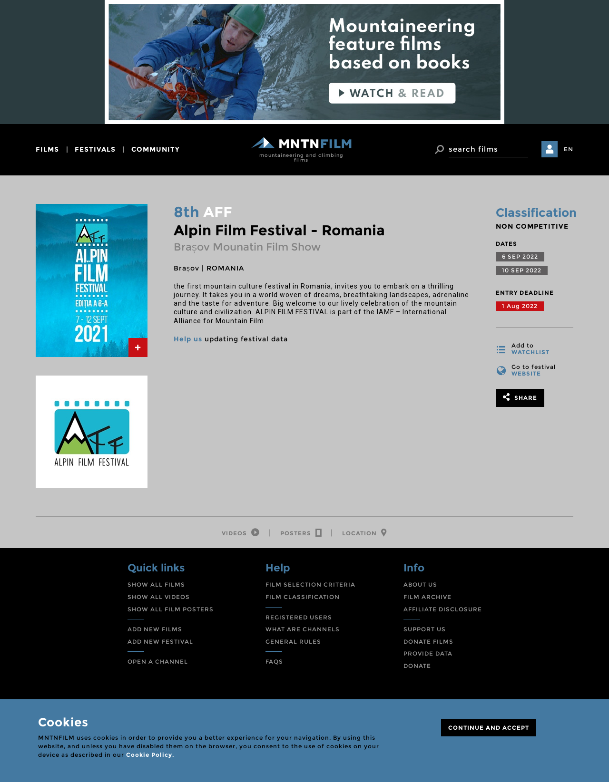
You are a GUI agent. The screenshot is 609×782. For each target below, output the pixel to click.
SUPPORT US (424, 630)
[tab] (137, 347)
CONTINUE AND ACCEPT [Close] (488, 727)
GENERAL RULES (293, 642)
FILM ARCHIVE (427, 597)
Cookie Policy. (150, 754)
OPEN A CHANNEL (158, 662)
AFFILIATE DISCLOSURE (442, 609)
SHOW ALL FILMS (156, 585)
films (47, 149)
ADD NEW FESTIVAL (160, 642)
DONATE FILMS (428, 642)
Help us (188, 339)
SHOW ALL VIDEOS (159, 597)
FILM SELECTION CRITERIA (310, 585)
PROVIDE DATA (427, 654)
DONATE (417, 666)
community (155, 149)
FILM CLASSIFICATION (302, 597)
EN (568, 149)
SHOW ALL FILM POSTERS (171, 609)
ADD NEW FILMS (155, 630)
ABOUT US (420, 585)
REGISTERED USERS (298, 617)
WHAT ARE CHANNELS (302, 630)
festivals (95, 149)
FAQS (274, 662)
